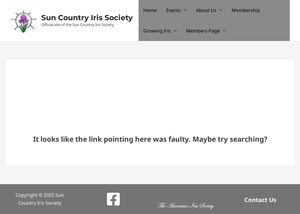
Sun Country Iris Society (87, 17)
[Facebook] (113, 199)
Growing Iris (157, 31)
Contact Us (260, 200)
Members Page (203, 31)
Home (150, 10)
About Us (206, 10)
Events (173, 10)
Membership (246, 10)
